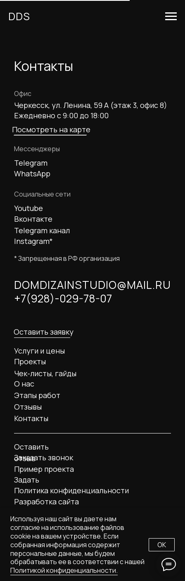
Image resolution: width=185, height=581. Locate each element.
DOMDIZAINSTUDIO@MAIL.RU (92, 284)
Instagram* (33, 241)
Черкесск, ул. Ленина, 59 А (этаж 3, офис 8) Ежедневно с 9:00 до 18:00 (90, 110)
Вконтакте (33, 219)
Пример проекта (44, 469)
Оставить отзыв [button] (31, 452)
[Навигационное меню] (171, 16)
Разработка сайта (46, 501)
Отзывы (28, 407)
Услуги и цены (39, 351)
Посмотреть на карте (51, 129)
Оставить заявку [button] (44, 332)
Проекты (30, 361)
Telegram (30, 163)
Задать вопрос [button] (27, 485)
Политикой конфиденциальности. (64, 570)
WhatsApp (32, 173)
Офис (22, 93)
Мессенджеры (37, 148)
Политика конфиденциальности (71, 490)
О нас (24, 384)
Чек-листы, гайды (45, 373)
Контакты (31, 418)
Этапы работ (37, 395)
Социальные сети (42, 194)
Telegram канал (42, 230)
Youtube (28, 208)
